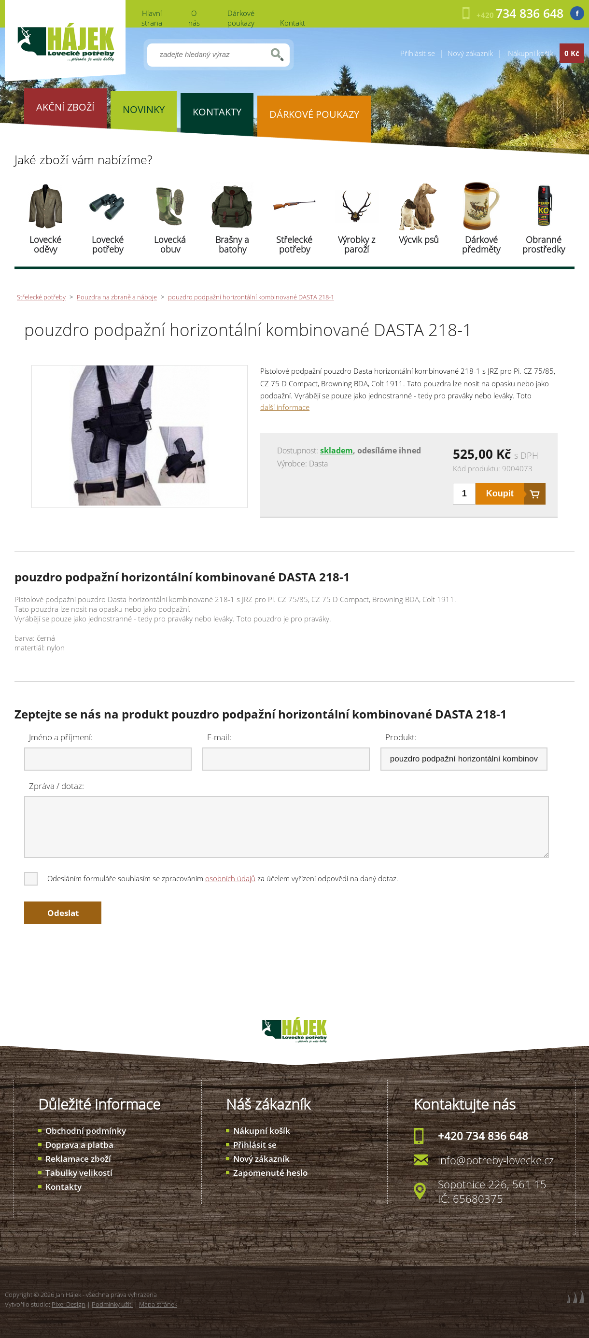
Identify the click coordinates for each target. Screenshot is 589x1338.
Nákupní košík (261, 1130)
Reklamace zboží (78, 1158)
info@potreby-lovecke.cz (496, 1160)
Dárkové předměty (481, 244)
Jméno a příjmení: (61, 737)
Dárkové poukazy (240, 18)
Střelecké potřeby (294, 244)
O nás (194, 18)
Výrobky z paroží (356, 244)
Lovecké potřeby (108, 244)
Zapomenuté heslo (270, 1172)
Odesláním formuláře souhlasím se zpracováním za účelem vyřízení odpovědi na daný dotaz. (212, 878)
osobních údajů (230, 878)
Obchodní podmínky (85, 1130)
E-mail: (219, 737)
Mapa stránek (158, 1304)
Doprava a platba (79, 1144)
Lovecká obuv (170, 244)
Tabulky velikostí (78, 1172)
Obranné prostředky (543, 244)
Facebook (577, 13)
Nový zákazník (470, 53)
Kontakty (63, 1186)
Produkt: (401, 737)
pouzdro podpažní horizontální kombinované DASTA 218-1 (251, 297)
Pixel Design (68, 1304)
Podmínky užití (112, 1304)
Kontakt (292, 23)
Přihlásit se (417, 53)
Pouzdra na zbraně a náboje (117, 297)
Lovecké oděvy (45, 244)
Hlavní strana (151, 18)
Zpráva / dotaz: (56, 785)
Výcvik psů (419, 239)
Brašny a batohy (232, 244)
